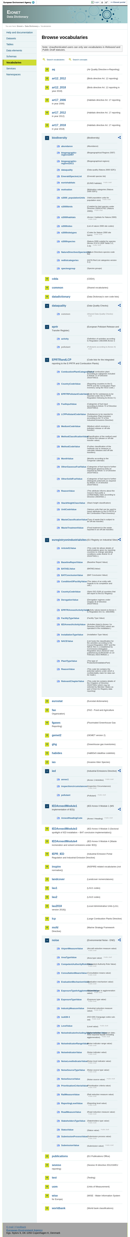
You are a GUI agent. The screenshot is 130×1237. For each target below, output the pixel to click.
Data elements (14, 50)
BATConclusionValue (72, 575)
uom (55, 1186)
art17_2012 (59, 112)
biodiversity (59, 137)
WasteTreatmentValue (72, 527)
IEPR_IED (58, 853)
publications (60, 1156)
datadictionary (61, 296)
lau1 (54, 888)
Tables (9, 44)
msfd (55, 927)
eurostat (57, 701)
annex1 (65, 779)
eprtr (55, 326)
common (57, 287)
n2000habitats (68, 217)
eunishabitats (68, 182)
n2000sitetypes (69, 232)
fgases (56, 722)
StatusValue (67, 1129)
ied (54, 770)
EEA (20, 2)
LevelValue (66, 1026)
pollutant (65, 795)
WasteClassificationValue (73, 519)
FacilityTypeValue (70, 618)
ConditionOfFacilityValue (73, 581)
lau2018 (57, 906)
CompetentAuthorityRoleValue (73, 964)
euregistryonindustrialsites (69, 539)
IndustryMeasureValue (72, 1008)
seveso (56, 1165)
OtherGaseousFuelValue (73, 466)
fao (54, 710)
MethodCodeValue (70, 446)
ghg (54, 744)
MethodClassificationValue (73, 436)
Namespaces (13, 74)
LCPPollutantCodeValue (73, 414)
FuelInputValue (69, 404)
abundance (67, 146)
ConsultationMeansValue (73, 973)
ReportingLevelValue (72, 1103)
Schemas (11, 56)
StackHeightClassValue (73, 503)
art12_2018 (59, 87)
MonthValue (67, 458)
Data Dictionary (31, 26)
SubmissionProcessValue (73, 1136)
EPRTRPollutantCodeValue (73, 394)
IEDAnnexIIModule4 (64, 841)
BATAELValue (68, 568)
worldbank (58, 1208)
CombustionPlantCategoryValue (73, 371)
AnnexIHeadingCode (71, 818)
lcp (54, 918)
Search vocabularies (55, 60)
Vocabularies (13, 62)
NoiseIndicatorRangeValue (73, 1043)
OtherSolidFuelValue (71, 479)
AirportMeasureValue (72, 948)
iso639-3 (65, 1017)
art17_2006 (59, 100)
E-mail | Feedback (16, 1227)
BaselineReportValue (72, 562)
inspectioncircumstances (73, 786)
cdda (55, 278)
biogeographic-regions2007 (69, 153)
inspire (56, 866)
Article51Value (68, 548)
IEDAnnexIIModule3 (64, 828)
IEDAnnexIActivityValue (73, 624)
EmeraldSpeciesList (71, 176)
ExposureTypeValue (71, 999)
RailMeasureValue (70, 1094)
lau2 (54, 897)
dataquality (67, 170)
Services (11, 68)
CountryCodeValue (70, 384)
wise (55, 1195)
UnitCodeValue (68, 509)
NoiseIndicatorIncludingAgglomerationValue (73, 1033)
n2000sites (66, 226)
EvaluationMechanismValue (73, 982)
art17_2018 (59, 125)
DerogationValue (69, 600)
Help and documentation (19, 32)
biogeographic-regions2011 (69, 162)
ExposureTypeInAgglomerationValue (73, 990)
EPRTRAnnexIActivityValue (73, 610)
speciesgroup (68, 268)
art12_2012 (59, 78)
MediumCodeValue (70, 426)
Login (96, 2)
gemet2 (56, 735)
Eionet (20, 26)
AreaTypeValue (69, 957)
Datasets (11, 38)
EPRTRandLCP (61, 359)
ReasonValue (68, 491)
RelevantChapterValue (72, 681)
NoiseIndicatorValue (71, 1052)
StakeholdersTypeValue (73, 1121)
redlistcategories (69, 260)
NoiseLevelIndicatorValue (73, 1061)
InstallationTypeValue (72, 634)
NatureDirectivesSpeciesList (73, 252)
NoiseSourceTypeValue (73, 1070)
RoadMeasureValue (71, 1112)
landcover (58, 879)
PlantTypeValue (69, 661)
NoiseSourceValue (70, 1079)
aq (53, 69)
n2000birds (67, 206)
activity (65, 339)
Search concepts (80, 60)
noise (55, 940)
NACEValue (67, 641)
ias (54, 762)
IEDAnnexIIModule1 (64, 806)
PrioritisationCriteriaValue (73, 1085)
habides (57, 753)
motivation (66, 189)
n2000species (68, 241)
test (54, 1177)
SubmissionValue (70, 1145)
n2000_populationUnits (73, 197)
